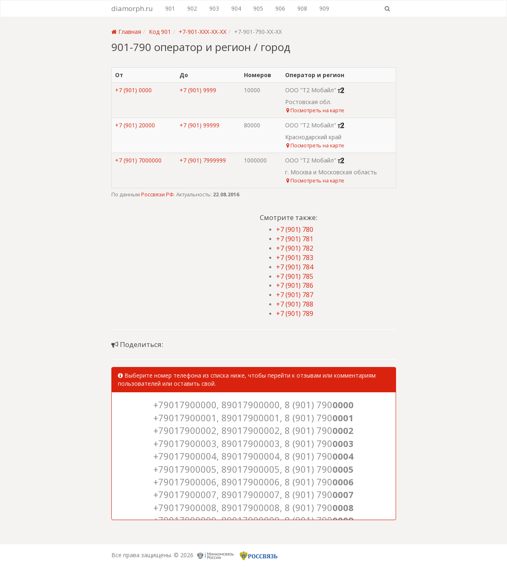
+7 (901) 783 (294, 257)
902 (192, 8)
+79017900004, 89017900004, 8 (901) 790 (253, 456)
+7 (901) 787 (294, 294)
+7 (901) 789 (294, 313)
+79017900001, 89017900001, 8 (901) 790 (253, 417)
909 (324, 8)
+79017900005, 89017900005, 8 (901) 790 (253, 469)
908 (302, 8)
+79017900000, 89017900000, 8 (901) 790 (253, 404)
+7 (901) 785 (294, 276)
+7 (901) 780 (294, 229)
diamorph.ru (132, 8)
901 (170, 8)
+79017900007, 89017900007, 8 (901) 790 (253, 494)
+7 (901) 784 (294, 266)
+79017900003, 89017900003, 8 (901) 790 (253, 443)
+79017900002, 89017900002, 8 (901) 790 (253, 430)
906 (280, 8)
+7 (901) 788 (294, 304)
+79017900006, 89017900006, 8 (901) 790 (253, 482)
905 (258, 8)
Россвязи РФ (157, 194)
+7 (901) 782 (294, 248)
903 (214, 8)
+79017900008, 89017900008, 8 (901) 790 (253, 507)
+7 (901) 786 (294, 285)
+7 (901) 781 (294, 238)
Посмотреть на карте (315, 110)
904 (236, 8)
